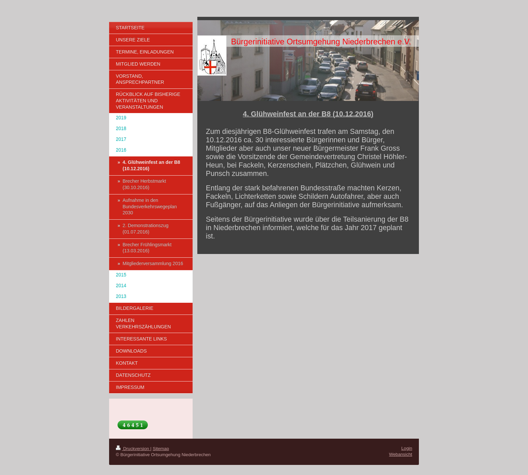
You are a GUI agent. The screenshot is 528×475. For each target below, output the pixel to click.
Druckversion (133, 448)
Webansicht (400, 454)
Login (406, 448)
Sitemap (161, 448)
